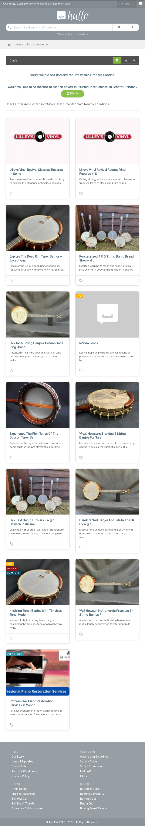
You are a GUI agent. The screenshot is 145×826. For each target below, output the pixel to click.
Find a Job (86, 803)
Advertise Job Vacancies (27, 808)
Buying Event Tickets (93, 808)
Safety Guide (88, 761)
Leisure (19, 44)
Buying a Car (88, 798)
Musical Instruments (72, 34)
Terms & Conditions (24, 771)
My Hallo (127, 4)
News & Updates (22, 761)
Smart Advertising (91, 766)
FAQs (83, 776)
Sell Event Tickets (23, 803)
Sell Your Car (19, 798)
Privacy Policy (20, 776)
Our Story (18, 756)
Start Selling (19, 789)
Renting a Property (92, 793)
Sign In (72, 93)
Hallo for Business (23, 793)
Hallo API (86, 771)
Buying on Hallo (89, 789)
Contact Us (19, 766)
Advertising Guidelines (94, 756)
